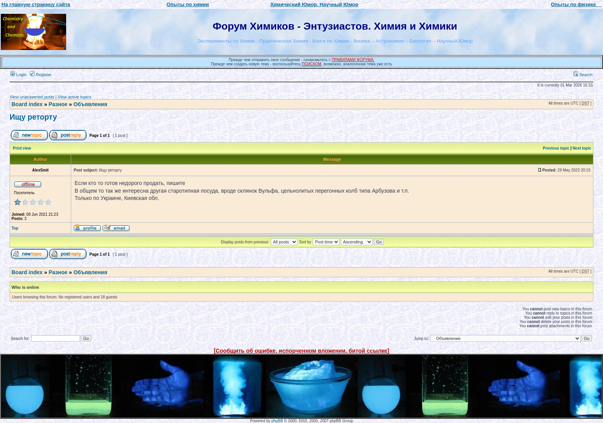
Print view (22, 148)
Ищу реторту (33, 117)
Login (18, 74)
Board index (27, 104)
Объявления (90, 104)
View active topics (74, 97)
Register (41, 74)
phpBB (277, 421)
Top (15, 228)
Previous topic (556, 148)
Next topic (582, 148)
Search (583, 74)
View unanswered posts (32, 97)
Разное (57, 104)
